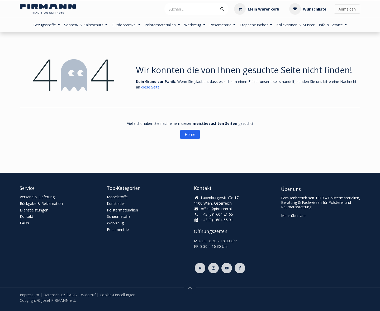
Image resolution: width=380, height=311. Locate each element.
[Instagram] (213, 268)
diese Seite (150, 87)
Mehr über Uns (293, 215)
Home (190, 134)
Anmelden (347, 9)
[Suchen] (222, 9)
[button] (190, 288)
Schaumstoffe (119, 216)
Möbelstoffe (117, 196)
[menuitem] (46, 25)
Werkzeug (115, 222)
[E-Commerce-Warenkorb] (257, 9)
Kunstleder (116, 203)
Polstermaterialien (122, 210)
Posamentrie (118, 229)
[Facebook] (240, 268)
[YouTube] (226, 268)
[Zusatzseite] (200, 268)
